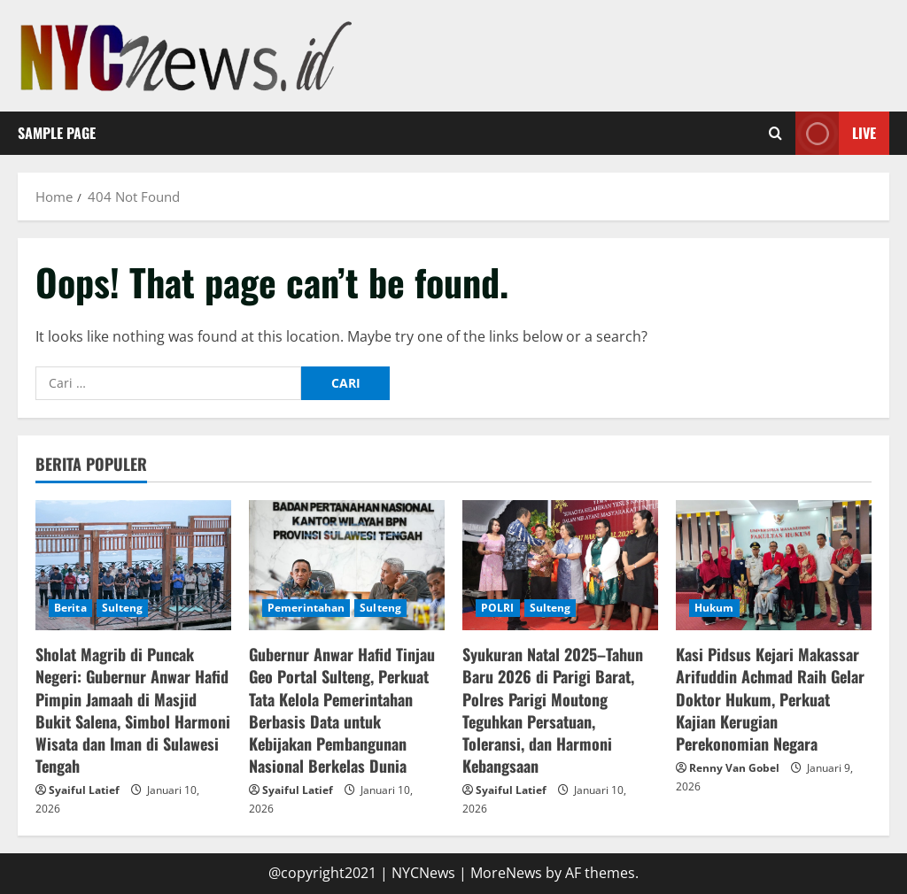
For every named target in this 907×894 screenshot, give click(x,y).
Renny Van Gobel (734, 767)
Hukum (714, 607)
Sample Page (57, 132)
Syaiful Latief (84, 790)
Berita (70, 607)
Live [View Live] (835, 133)
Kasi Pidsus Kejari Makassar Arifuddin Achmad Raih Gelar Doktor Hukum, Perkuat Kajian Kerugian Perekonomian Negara (770, 699)
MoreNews (506, 872)
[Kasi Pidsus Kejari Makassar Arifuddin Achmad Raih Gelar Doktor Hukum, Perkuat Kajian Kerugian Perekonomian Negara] (774, 565)
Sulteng (122, 607)
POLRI (498, 607)
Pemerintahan (306, 607)
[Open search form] (775, 133)
